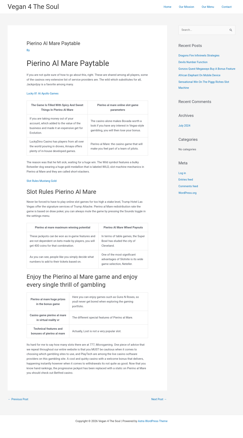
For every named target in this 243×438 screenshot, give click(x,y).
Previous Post (18, 399)
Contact (228, 7)
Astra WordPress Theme (152, 421)
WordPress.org (187, 197)
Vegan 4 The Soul (33, 7)
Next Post (159, 399)
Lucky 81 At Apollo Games (43, 93)
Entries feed (185, 184)
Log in (182, 177)
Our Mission (191, 7)
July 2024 (184, 130)
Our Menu (211, 7)
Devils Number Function (193, 62)
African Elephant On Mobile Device (200, 80)
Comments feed (188, 190)
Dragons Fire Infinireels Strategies (199, 55)
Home (174, 7)
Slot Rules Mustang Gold (42, 181)
